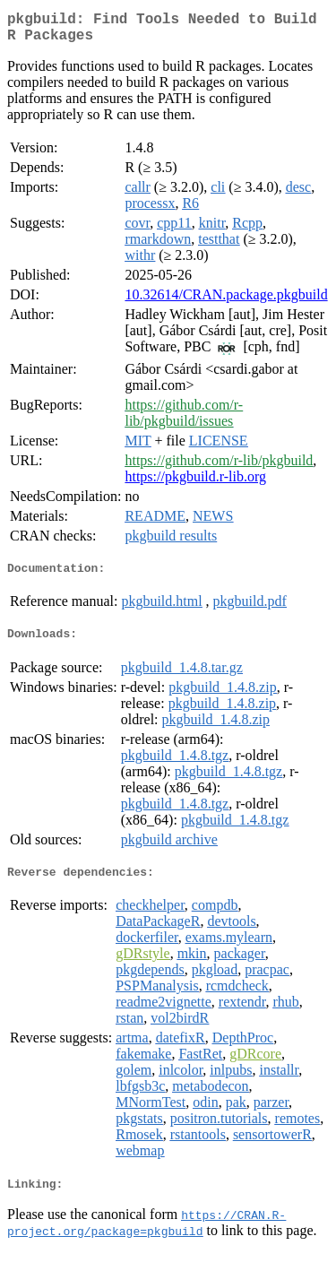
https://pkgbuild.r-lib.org (195, 483)
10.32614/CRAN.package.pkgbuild (226, 301)
